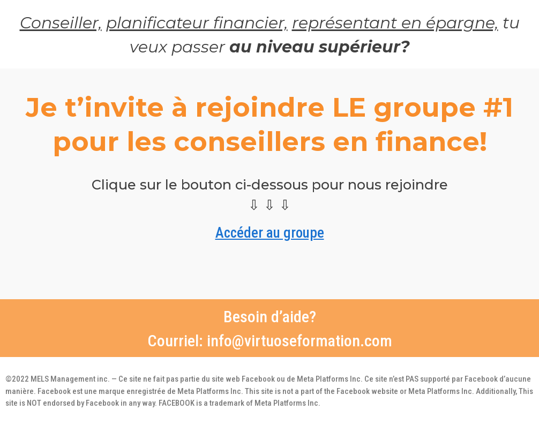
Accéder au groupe (269, 230)
